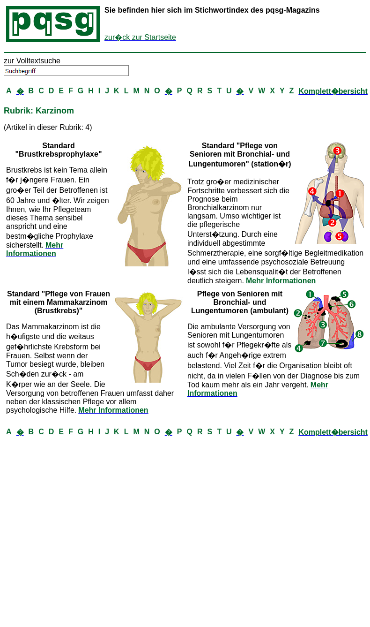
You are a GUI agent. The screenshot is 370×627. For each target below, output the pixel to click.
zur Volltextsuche (32, 61)
